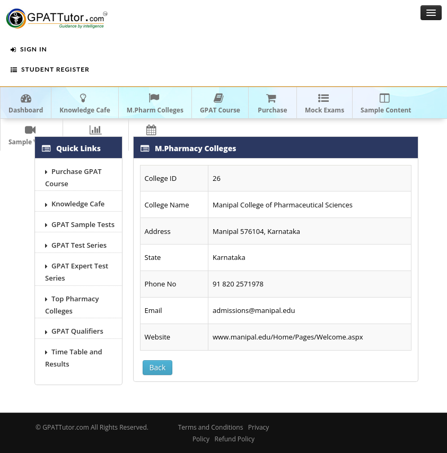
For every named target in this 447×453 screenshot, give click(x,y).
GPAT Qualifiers (74, 331)
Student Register (50, 69)
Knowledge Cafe (74, 203)
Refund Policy (235, 438)
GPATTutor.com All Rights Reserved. (95, 427)
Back (158, 367)
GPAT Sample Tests (80, 224)
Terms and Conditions (210, 427)
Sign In (29, 49)
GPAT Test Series (76, 245)
